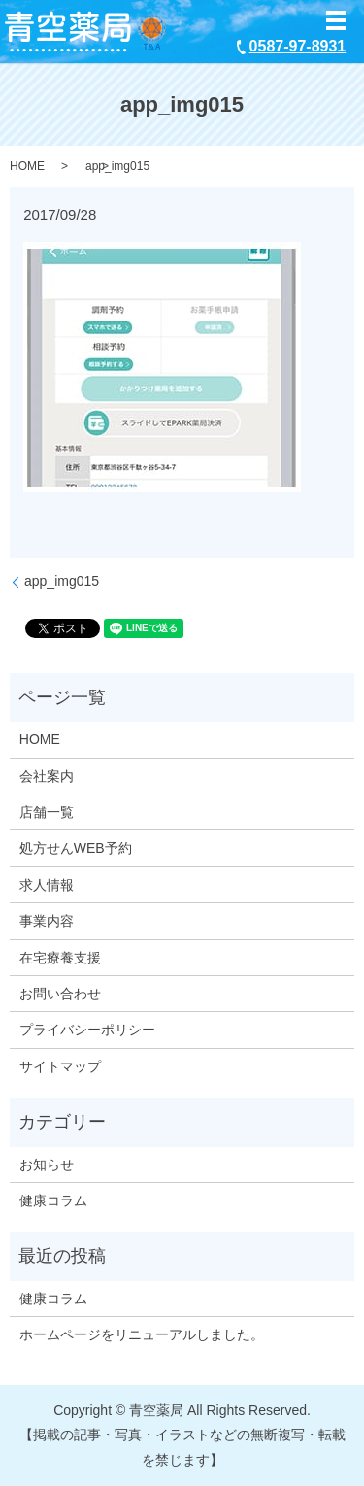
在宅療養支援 (60, 957)
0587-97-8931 (298, 46)
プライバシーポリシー (87, 1029)
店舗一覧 (46, 812)
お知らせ (46, 1164)
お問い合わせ (60, 993)
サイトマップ (60, 1066)
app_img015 (61, 581)
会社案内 (46, 776)
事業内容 (46, 921)
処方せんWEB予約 (75, 848)
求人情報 (46, 885)
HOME (27, 166)
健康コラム (53, 1200)
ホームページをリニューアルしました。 (141, 1334)
